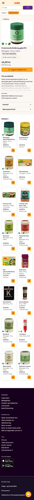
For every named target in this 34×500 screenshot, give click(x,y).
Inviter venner (6, 445)
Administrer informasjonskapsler (13, 495)
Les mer (4, 93)
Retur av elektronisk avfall (11, 428)
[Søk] (3, 8)
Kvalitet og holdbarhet (9, 403)
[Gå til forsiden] (17, 3)
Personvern (5, 490)
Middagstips (5, 400)
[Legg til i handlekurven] (13, 150)
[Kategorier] (3, 3)
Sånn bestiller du (7, 420)
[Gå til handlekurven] (28, 8)
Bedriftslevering (7, 408)
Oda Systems (7, 450)
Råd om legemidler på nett (11, 430)
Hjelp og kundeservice (9, 418)
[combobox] (12, 7)
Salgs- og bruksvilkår (9, 486)
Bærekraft (5, 448)
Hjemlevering (6, 423)
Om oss (4, 440)
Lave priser (5, 406)
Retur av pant (6, 425)
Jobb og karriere (7, 442)
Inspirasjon (5, 398)
